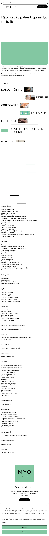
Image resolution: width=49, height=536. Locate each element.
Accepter (24, 527)
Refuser (24, 532)
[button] (46, 505)
